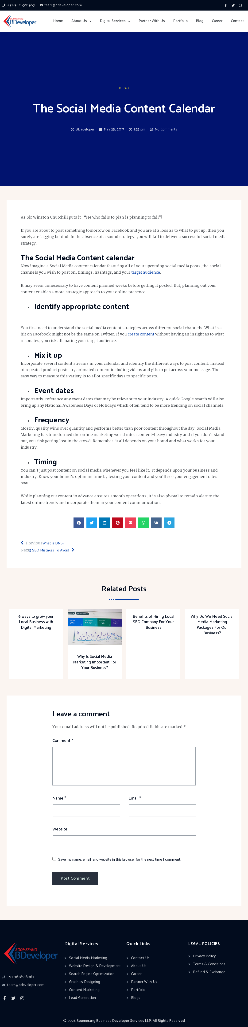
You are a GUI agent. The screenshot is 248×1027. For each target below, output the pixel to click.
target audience (145, 272)
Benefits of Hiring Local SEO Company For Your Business (153, 622)
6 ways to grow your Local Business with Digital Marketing (36, 622)
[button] (79, 522)
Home (58, 21)
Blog (199, 21)
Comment (62, 740)
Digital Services (115, 21)
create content (141, 334)
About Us (81, 21)
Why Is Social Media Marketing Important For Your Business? (94, 662)
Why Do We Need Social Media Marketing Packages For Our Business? (212, 624)
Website (59, 829)
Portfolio (180, 21)
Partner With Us (152, 21)
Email (134, 798)
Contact (237, 21)
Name (59, 798)
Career (217, 21)
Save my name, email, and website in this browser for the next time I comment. (119, 859)
